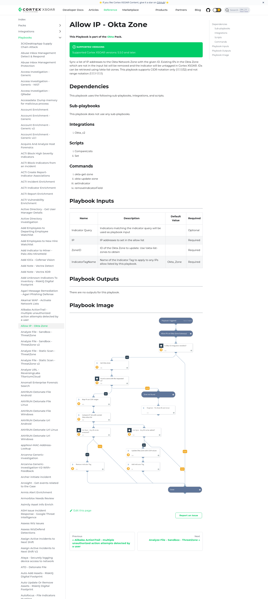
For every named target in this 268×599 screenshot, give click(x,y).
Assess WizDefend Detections (33, 531)
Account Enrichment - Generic (35, 117)
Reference (110, 9)
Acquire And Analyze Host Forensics (38, 145)
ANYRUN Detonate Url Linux (39, 429)
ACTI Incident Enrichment (38, 181)
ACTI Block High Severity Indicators (37, 155)
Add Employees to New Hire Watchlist (39, 242)
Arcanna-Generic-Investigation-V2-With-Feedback (36, 467)
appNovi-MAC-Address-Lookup (36, 446)
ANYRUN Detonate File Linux (36, 403)
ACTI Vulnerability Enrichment (32, 201)
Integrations (26, 31)
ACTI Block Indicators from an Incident (38, 164)
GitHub (161, 2)
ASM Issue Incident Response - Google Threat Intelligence (38, 514)
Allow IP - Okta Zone (34, 325)
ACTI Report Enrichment (37, 193)
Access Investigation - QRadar (35, 92)
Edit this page (80, 510)
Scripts (218, 37)
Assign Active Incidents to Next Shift (38, 540)
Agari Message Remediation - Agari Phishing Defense (39, 292)
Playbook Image (220, 55)
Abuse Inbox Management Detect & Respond (38, 54)
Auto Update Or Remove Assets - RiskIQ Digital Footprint (37, 586)
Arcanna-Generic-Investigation (32, 456)
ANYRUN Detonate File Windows (36, 412)
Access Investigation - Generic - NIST (35, 83)
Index (22, 19)
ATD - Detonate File (33, 567)
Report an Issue (188, 515)
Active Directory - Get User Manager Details (38, 211)
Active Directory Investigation (31, 220)
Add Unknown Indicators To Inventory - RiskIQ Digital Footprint (39, 281)
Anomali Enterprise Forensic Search (39, 384)
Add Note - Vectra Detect (37, 265)
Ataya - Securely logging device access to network (37, 559)
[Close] (263, 2)
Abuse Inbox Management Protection (38, 64)
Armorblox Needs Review (37, 498)
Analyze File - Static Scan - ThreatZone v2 (38, 362)
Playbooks (25, 37)
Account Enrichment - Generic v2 (35, 126)
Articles (94, 9)
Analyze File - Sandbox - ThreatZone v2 (36, 343)
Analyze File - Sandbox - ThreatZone (36, 333)
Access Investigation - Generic (35, 73)
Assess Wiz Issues (32, 523)
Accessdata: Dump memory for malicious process (39, 102)
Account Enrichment (34, 109)
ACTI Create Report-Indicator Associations (35, 174)
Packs (22, 25)
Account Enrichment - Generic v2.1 (35, 136)
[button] (217, 10)
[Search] (237, 10)
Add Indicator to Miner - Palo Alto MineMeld (36, 252)
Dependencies (219, 24)
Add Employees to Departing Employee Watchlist (34, 231)
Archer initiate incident (36, 477)
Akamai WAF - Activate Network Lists (36, 302)
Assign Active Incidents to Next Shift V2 (38, 549)
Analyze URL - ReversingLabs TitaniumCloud (30, 373)
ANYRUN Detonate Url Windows (35, 437)
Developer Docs (73, 9)
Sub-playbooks (222, 28)
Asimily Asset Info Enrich (37, 504)
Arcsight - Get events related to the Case (39, 484)
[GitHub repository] (208, 10)
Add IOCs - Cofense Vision (38, 259)
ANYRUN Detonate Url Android (35, 422)
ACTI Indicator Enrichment (38, 187)
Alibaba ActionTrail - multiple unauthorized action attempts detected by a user (39, 314)
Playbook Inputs (220, 46)
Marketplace (130, 9)
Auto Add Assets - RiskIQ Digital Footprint (37, 574)
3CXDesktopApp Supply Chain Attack (36, 45)
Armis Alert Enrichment (36, 492)
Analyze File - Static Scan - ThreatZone (38, 352)
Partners (181, 9)
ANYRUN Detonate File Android (36, 393)
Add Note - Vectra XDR (36, 271)
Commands (221, 42)
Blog (198, 9)
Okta (110, 36)
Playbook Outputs (221, 50)
